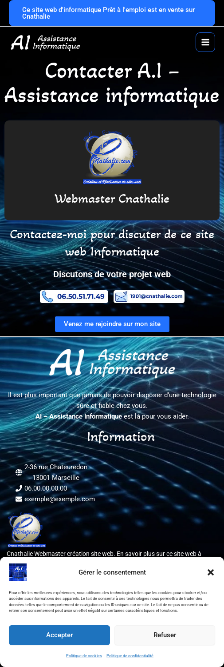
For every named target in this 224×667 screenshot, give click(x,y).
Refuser (164, 635)
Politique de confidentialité (129, 656)
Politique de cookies (84, 656)
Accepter (59, 635)
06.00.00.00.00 (45, 488)
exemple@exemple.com (59, 499)
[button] (210, 572)
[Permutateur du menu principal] (205, 42)
